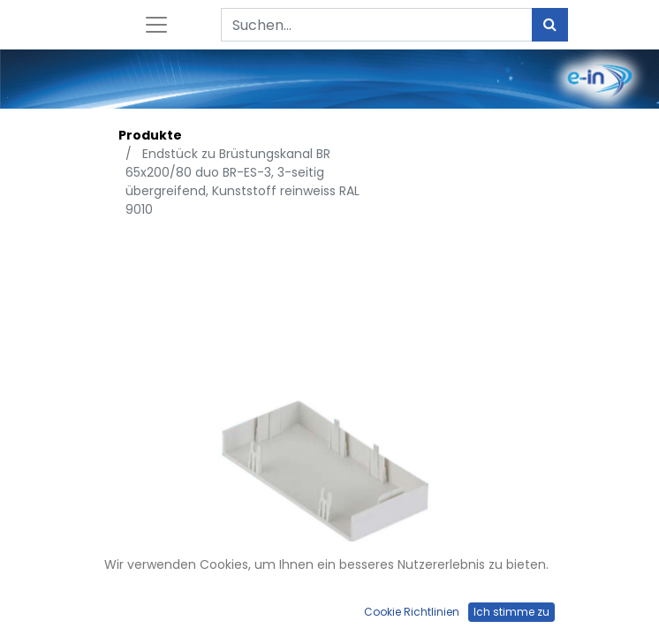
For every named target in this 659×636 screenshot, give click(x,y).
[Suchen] (550, 25)
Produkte (150, 135)
